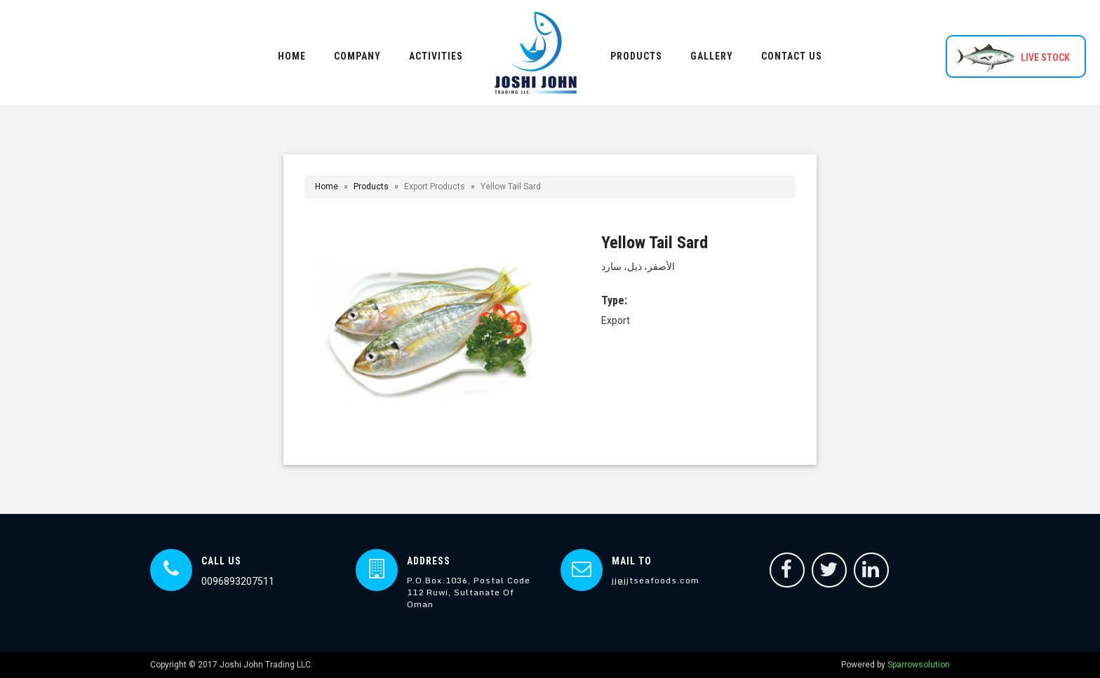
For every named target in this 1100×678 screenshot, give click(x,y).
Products (371, 186)
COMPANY (357, 56)
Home (326, 186)
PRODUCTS (636, 56)
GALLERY (711, 56)
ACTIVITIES (436, 56)
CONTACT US (791, 56)
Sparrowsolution (918, 665)
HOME (292, 56)
